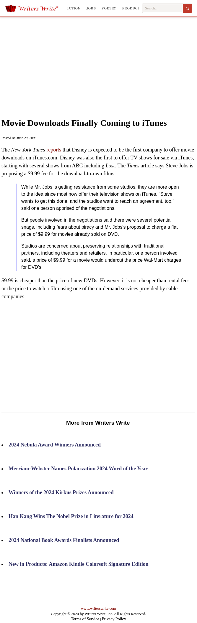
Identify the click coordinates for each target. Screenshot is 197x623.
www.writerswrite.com (98, 608)
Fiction (72, 8)
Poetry (109, 8)
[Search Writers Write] (162, 8)
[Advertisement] (98, 61)
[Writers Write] (35, 8)
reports (53, 150)
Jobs (91, 8)
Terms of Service (85, 619)
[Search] (187, 8)
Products (132, 8)
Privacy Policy (114, 619)
